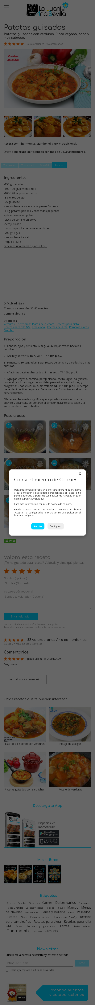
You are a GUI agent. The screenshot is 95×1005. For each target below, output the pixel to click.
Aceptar (38, 526)
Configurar (55, 526)
